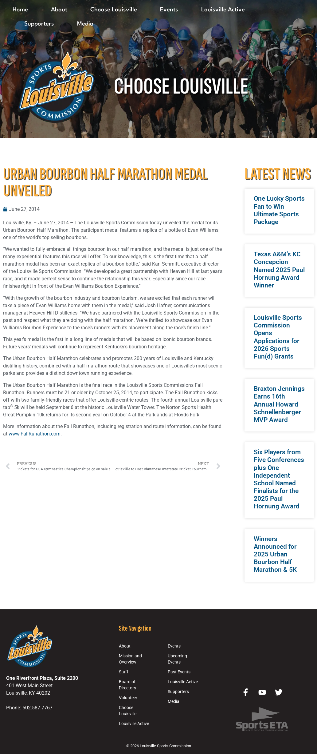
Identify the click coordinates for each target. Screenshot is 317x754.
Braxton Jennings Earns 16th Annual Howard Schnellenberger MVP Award (279, 404)
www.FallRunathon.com (35, 434)
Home (20, 10)
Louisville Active (223, 10)
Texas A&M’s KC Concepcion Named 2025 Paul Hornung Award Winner (279, 270)
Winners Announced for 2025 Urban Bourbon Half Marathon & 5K (275, 554)
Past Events (179, 672)
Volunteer (128, 697)
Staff (123, 672)
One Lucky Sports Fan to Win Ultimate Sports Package (279, 210)
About (59, 10)
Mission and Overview (130, 659)
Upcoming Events (177, 659)
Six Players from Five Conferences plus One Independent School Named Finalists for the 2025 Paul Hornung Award (279, 479)
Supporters (39, 24)
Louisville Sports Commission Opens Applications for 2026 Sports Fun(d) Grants (278, 337)
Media (85, 24)
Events (169, 10)
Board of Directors (127, 685)
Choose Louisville (113, 10)
